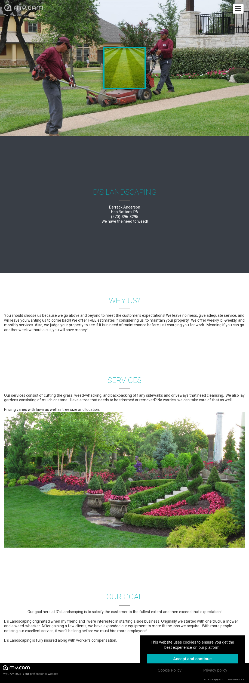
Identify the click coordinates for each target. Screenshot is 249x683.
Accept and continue (192, 659)
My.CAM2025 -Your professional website (30, 670)
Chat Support (213, 679)
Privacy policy (215, 670)
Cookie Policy (169, 670)
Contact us (236, 679)
